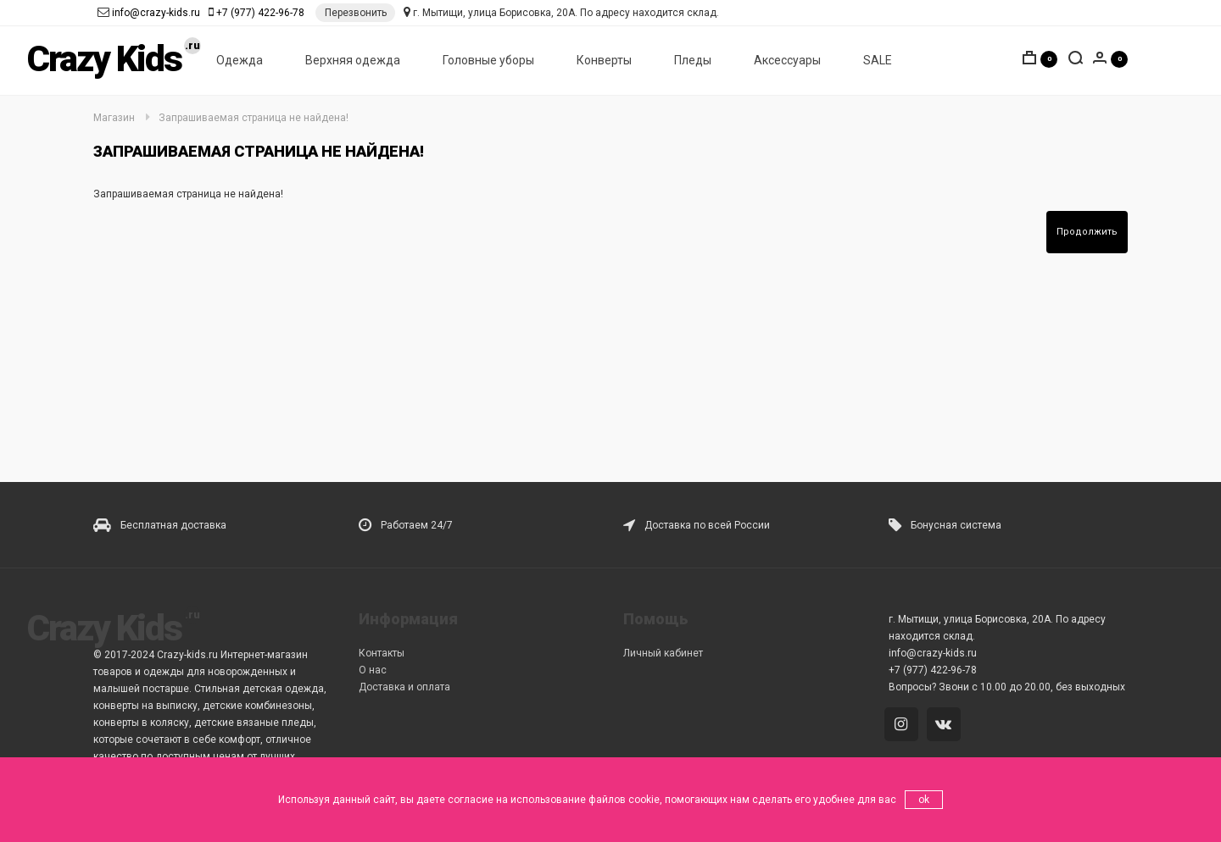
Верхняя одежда (352, 60)
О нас (373, 670)
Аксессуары (787, 60)
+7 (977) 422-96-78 (260, 13)
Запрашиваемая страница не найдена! (253, 118)
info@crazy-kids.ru (156, 13)
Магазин (114, 118)
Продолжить (1087, 231)
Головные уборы (488, 60)
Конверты (604, 60)
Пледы (692, 60)
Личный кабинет (663, 653)
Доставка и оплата (404, 687)
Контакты (381, 653)
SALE (877, 60)
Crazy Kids (104, 59)
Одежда (239, 60)
